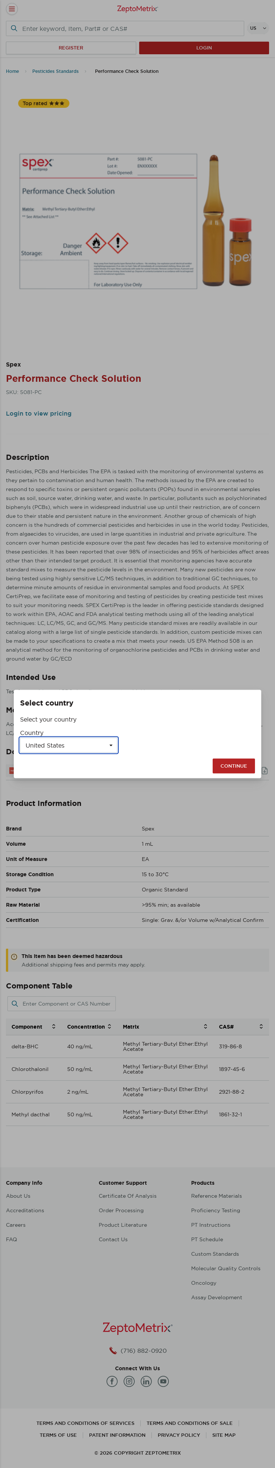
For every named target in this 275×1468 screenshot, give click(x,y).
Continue (233, 766)
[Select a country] (68, 745)
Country (31, 732)
